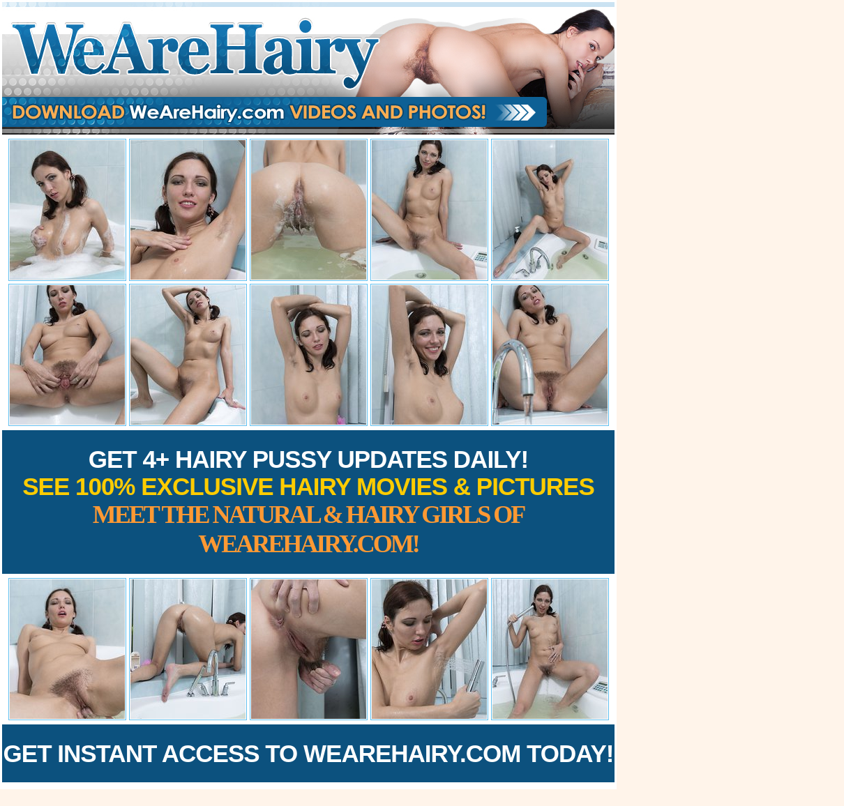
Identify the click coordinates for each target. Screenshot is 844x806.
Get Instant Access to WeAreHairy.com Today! (308, 753)
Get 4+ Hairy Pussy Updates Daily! (308, 502)
